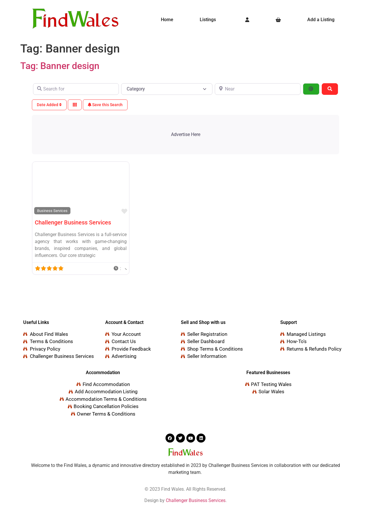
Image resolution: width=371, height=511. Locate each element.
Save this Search (105, 104)
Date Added (49, 104)
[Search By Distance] (311, 89)
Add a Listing (320, 19)
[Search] (330, 89)
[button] (209, 19)
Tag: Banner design (59, 65)
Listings (208, 19)
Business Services (52, 211)
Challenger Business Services (73, 222)
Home (167, 19)
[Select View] (75, 104)
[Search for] (76, 89)
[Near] (258, 89)
